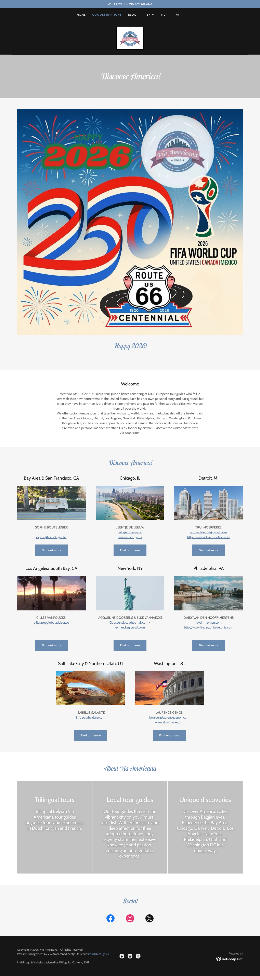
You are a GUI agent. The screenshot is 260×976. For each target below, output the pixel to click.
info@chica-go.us (98, 954)
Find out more (51, 550)
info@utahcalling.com (90, 717)
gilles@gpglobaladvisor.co (51, 622)
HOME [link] (81, 14)
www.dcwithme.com (169, 722)
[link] (130, 38)
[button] (134, 14)
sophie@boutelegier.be (51, 537)
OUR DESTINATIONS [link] (107, 14)
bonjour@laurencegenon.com (169, 717)
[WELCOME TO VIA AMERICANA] (130, 4)
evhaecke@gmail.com (130, 627)
